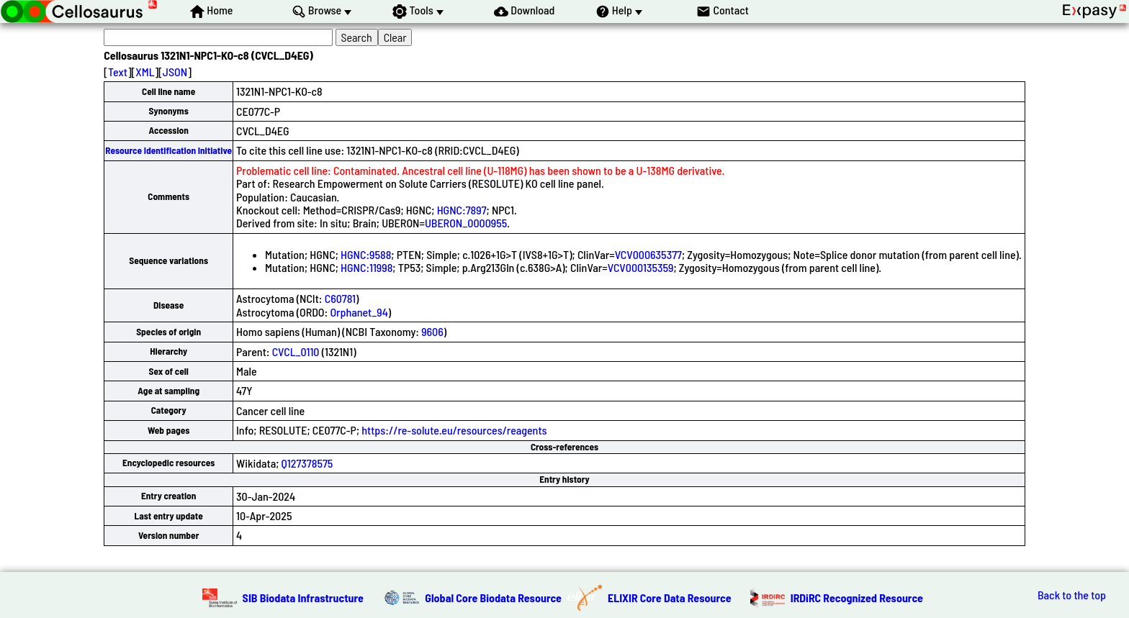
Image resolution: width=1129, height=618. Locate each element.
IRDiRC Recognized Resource (857, 597)
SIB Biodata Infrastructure (303, 597)
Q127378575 (307, 463)
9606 (432, 331)
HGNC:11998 (366, 267)
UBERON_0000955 (466, 223)
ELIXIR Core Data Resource (670, 597)
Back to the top (1072, 595)
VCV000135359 (641, 267)
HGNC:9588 (366, 254)
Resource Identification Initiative (168, 150)
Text (117, 71)
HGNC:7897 (462, 210)
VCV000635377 (648, 254)
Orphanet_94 (358, 312)
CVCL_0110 (296, 351)
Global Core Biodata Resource (493, 597)
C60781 (340, 298)
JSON (175, 71)
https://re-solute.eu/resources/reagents (453, 430)
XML (144, 71)
